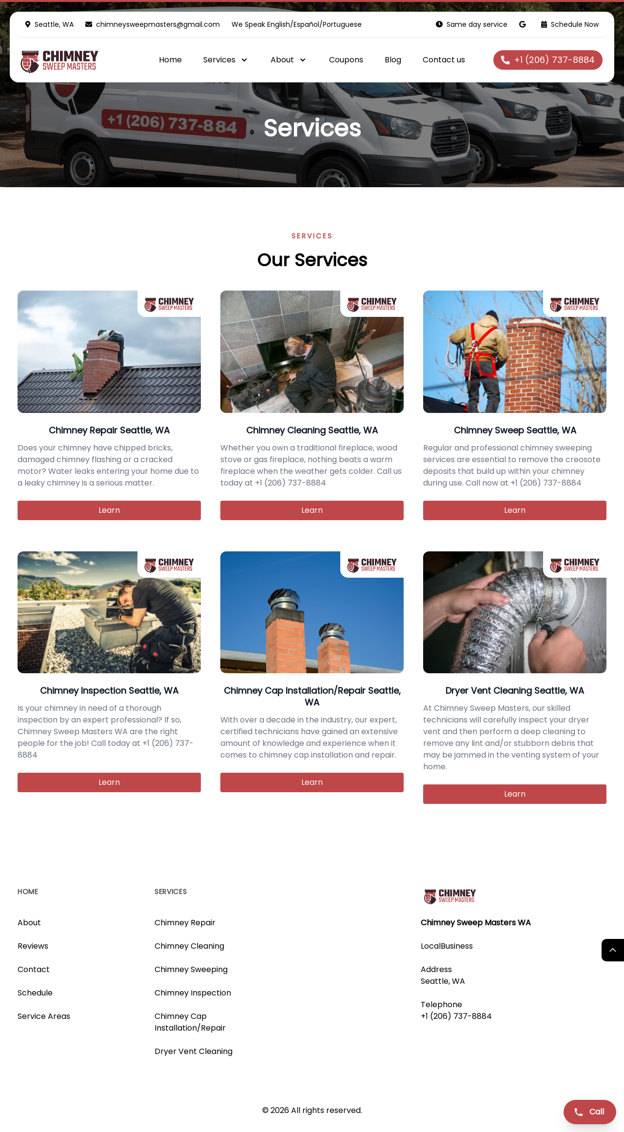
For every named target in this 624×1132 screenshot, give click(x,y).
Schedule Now (570, 24)
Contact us (444, 59)
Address (436, 969)
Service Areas (44, 1016)
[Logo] (77, 60)
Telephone (441, 1004)
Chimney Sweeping (191, 969)
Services (171, 892)
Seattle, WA (443, 981)
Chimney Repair (185, 922)
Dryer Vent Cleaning (194, 1051)
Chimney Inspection (193, 992)
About (29, 922)
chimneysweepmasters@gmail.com (158, 24)
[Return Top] (613, 950)
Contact (34, 969)
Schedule (35, 992)
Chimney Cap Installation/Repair (190, 1022)
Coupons (346, 59)
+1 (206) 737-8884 (548, 60)
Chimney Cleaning (189, 946)
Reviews (33, 946)
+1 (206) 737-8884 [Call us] (456, 1016)
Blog (393, 59)
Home (170, 59)
